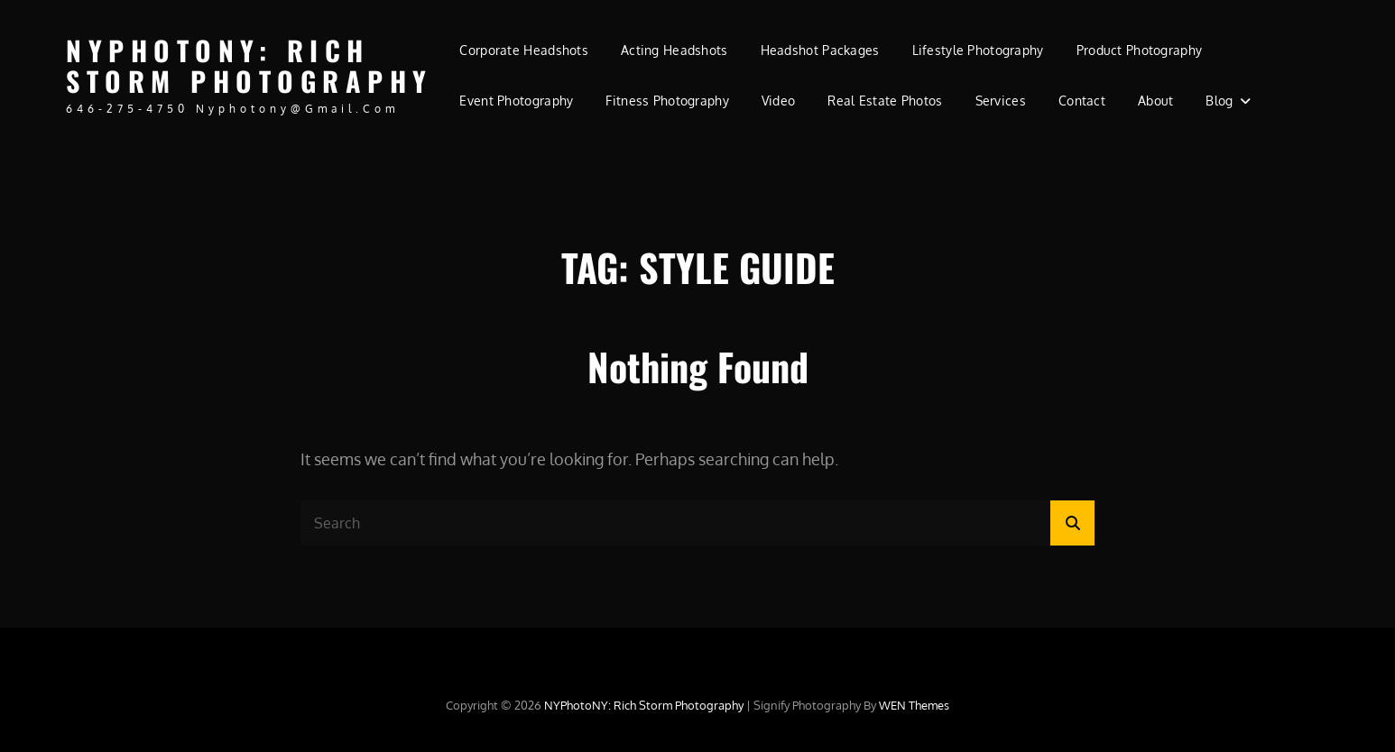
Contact (1081, 100)
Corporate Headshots (523, 50)
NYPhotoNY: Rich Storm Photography (249, 66)
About (1155, 100)
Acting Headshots (674, 50)
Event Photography (516, 100)
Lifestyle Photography (978, 50)
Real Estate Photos (884, 100)
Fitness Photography (667, 100)
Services (1000, 100)
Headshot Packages (820, 50)
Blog (1219, 100)
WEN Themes (914, 705)
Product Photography (1139, 50)
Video (778, 100)
